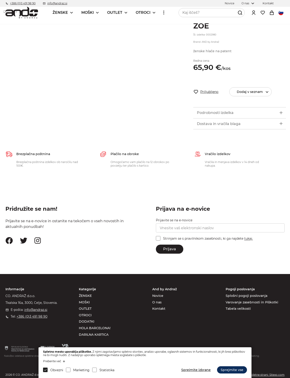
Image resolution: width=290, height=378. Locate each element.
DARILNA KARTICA (94, 335)
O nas (157, 302)
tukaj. (248, 239)
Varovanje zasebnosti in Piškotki (252, 302)
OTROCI (143, 12)
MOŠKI (87, 12)
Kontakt (158, 309)
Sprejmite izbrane (196, 370)
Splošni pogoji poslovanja (246, 296)
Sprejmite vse (232, 370)
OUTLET (114, 12)
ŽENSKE (60, 12)
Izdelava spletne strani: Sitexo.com (261, 374)
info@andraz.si (35, 310)
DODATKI (86, 321)
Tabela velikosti (238, 309)
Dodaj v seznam (254, 91)
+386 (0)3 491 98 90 (32, 316)
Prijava (169, 249)
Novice (157, 296)
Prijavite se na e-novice (174, 220)
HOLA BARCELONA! (95, 328)
